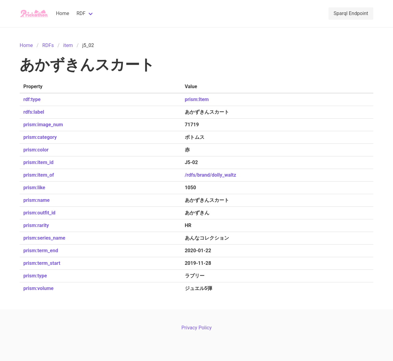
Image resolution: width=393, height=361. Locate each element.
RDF (80, 13)
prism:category (40, 137)
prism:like (34, 187)
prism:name (36, 200)
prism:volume (38, 288)
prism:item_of (38, 175)
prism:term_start (41, 263)
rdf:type (32, 99)
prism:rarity (36, 225)
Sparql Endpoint (351, 13)
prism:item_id (38, 162)
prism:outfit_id (39, 213)
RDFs (48, 45)
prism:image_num (43, 125)
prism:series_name (44, 238)
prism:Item (197, 99)
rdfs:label (33, 112)
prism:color (36, 150)
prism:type (35, 276)
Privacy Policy (196, 328)
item (68, 45)
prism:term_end (40, 250)
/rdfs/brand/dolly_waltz (210, 175)
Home (62, 13)
